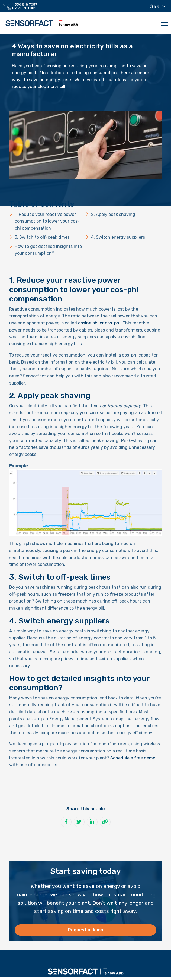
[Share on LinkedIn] (92, 822)
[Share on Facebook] (66, 822)
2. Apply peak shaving (113, 214)
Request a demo (85, 929)
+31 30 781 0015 (22, 8)
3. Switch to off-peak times (42, 237)
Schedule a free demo (132, 758)
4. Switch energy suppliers (118, 237)
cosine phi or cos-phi (99, 323)
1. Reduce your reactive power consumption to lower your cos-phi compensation (47, 221)
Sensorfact (42, 23)
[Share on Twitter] (79, 822)
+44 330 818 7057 (20, 4)
